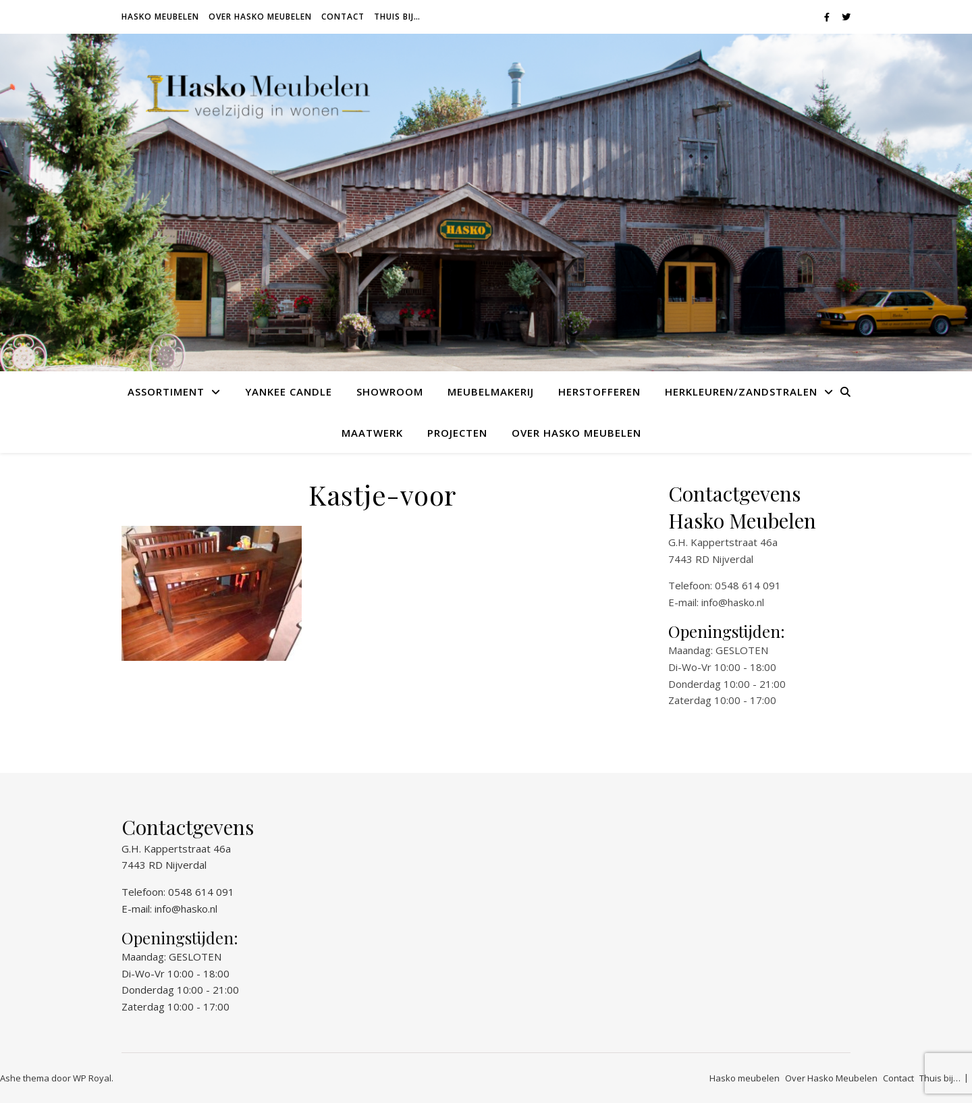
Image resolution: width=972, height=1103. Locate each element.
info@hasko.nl (732, 602)
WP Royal (92, 1078)
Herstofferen (599, 391)
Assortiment (166, 391)
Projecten (457, 432)
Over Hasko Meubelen (260, 16)
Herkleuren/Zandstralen (741, 391)
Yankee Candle (288, 391)
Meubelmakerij (491, 391)
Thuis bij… (397, 16)
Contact (342, 16)
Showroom (389, 391)
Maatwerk (372, 432)
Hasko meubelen (160, 16)
